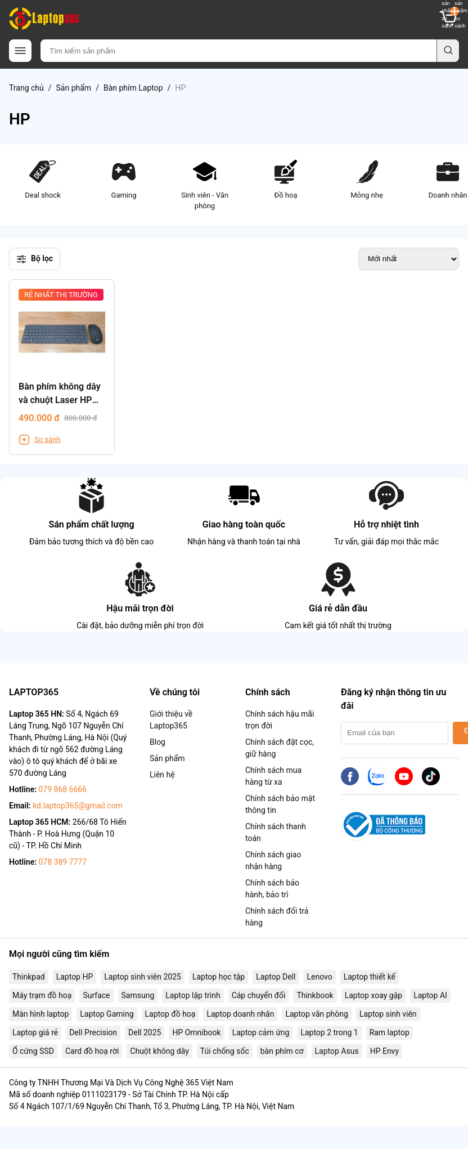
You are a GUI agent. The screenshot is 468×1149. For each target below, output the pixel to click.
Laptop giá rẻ (35, 1032)
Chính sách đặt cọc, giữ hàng (279, 747)
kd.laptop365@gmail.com (78, 805)
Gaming (123, 178)
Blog (157, 741)
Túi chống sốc (224, 1051)
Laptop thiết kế (369, 976)
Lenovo (319, 976)
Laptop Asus (337, 1051)
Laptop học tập (218, 976)
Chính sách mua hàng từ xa (273, 776)
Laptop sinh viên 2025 (142, 976)
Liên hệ (162, 774)
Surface (96, 995)
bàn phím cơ (282, 1051)
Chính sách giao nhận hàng (273, 860)
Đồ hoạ (285, 178)
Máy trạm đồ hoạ (41, 995)
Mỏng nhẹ (366, 178)
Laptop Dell (275, 976)
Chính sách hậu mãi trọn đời (279, 719)
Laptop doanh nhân (240, 1013)
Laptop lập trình (192, 995)
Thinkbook (314, 995)
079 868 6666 (62, 789)
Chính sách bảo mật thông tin (280, 804)
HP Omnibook (196, 1032)
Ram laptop (390, 1032)
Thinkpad (28, 976)
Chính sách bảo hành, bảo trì (272, 888)
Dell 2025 (144, 1032)
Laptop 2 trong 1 (329, 1032)
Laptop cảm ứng (261, 1032)
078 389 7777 (62, 861)
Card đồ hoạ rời (92, 1051)
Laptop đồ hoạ (170, 1013)
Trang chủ (26, 87)
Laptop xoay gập (374, 995)
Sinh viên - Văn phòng (204, 184)
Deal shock (42, 178)
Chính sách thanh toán (275, 832)
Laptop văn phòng (316, 1013)
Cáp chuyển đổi (259, 995)
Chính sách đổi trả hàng (276, 916)
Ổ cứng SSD (33, 1051)
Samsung (138, 995)
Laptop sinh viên (388, 1013)
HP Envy (384, 1051)
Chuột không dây (159, 1051)
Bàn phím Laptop (133, 87)
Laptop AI (430, 995)
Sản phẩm (74, 87)
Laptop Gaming (106, 1013)
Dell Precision (93, 1032)
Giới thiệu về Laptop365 (171, 719)
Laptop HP (74, 976)
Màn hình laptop (40, 1013)
